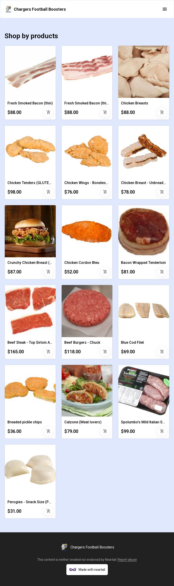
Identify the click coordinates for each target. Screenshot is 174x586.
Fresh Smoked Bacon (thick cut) (91, 103)
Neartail (110, 559)
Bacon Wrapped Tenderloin (143, 262)
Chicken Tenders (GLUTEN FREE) (34, 183)
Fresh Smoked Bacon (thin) (30, 103)
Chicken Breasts (134, 103)
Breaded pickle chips (24, 422)
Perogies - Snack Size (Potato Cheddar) (40, 502)
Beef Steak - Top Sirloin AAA (30, 342)
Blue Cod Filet (132, 342)
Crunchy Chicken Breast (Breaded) (36, 262)
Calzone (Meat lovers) (83, 422)
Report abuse (127, 559)
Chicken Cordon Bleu (81, 262)
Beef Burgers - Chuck (82, 342)
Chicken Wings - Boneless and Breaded (97, 183)
